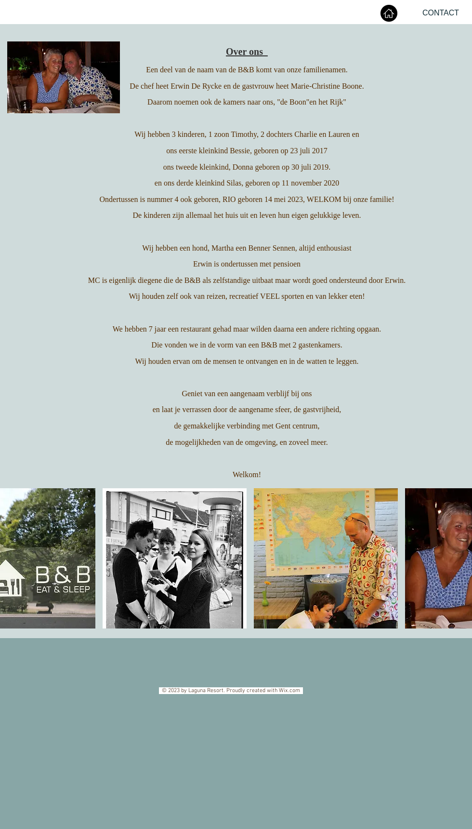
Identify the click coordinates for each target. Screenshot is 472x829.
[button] (175, 558)
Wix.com (291, 690)
